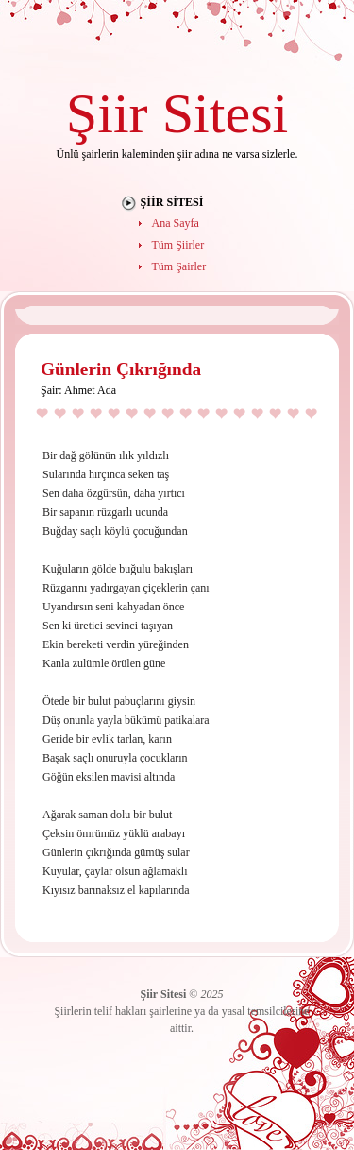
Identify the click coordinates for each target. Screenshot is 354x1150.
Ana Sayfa (175, 223)
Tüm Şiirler (178, 244)
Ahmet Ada (90, 390)
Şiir (107, 113)
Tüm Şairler (179, 266)
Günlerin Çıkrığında (121, 369)
